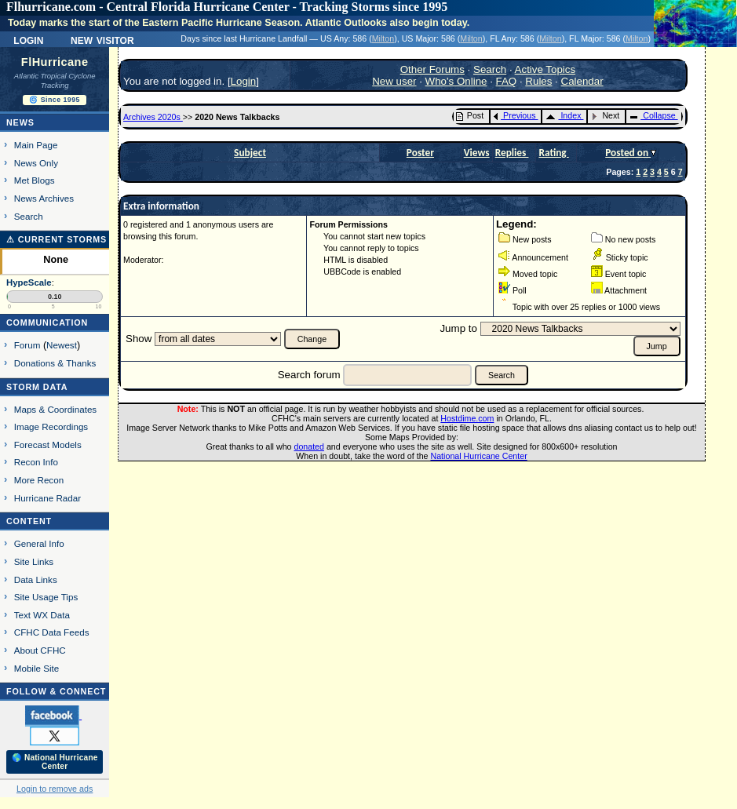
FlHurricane (55, 62)
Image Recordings (51, 426)
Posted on (628, 152)
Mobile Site (37, 668)
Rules (538, 81)
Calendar (582, 81)
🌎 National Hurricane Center (55, 762)
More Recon (39, 480)
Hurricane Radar (47, 498)
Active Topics (545, 69)
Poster (420, 152)
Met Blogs (34, 180)
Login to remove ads (54, 788)
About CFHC (40, 650)
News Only (36, 163)
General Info (39, 543)
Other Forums (432, 69)
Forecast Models (48, 444)
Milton (383, 38)
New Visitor (102, 39)
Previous (514, 115)
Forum (27, 345)
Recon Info (36, 462)
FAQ (506, 81)
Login (28, 39)
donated (309, 446)
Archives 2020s (153, 117)
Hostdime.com (467, 418)
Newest (61, 345)
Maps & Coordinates (55, 409)
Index (563, 115)
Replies (512, 152)
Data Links (35, 579)
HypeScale (29, 282)
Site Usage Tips (46, 597)
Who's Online (456, 81)
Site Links (33, 561)
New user (394, 81)
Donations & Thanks (55, 363)
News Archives (44, 198)
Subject (250, 152)
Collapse (652, 115)
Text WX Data (42, 615)
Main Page (36, 145)
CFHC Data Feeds (51, 632)
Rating (553, 152)
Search (28, 216)
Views (477, 152)
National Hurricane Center (479, 456)
